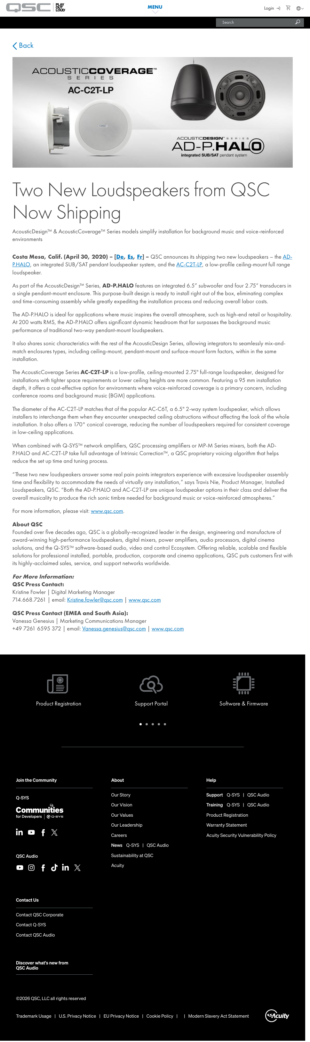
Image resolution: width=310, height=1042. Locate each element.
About (117, 780)
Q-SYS (22, 798)
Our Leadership (126, 825)
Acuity (117, 866)
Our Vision (121, 805)
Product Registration (227, 816)
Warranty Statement (226, 825)
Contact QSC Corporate (39, 915)
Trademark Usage (34, 1016)
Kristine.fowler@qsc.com (95, 600)
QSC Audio (27, 856)
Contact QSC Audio (35, 935)
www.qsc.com (107, 511)
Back (25, 45)
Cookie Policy (160, 1016)
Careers (119, 836)
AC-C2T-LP (189, 264)
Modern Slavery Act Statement (218, 1016)
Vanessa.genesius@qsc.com (114, 628)
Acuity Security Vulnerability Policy (241, 836)
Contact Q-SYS (31, 925)
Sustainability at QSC (132, 856)
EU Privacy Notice (121, 1016)
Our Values (122, 816)
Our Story (120, 795)
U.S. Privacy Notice (77, 1016)
